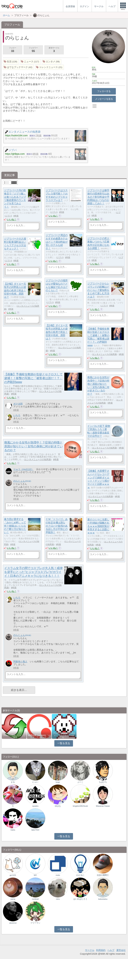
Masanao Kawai (103, 806)
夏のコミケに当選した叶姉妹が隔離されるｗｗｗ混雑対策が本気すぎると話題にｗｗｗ (98, 526)
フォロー (12, 50)
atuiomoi (12, 923)
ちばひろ (103, 782)
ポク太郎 (18, 403)
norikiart (35, 899)
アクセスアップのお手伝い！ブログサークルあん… (64, 735)
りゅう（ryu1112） (23, 469)
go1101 (13, 875)
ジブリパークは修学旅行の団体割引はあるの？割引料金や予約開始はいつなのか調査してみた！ (98, 197)
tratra (13, 830)
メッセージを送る (104, 99)
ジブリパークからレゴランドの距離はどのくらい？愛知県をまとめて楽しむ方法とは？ (98, 290)
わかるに (80, 875)
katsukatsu (103, 899)
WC (35, 875)
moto (58, 875)
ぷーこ (80, 782)
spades (35, 806)
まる (13, 782)
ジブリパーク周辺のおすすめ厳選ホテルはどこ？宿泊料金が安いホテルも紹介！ (57, 242)
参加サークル (54, 50)
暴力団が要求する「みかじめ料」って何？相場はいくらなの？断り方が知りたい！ (15, 526)
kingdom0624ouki (80, 806)
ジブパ (8, 216)
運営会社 (121, 950)
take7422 (35, 830)
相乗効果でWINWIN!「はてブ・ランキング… (39, 736)
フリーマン (35, 923)
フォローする (104, 91)
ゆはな (58, 806)
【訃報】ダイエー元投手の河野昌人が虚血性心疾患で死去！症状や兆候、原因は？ (15, 290)
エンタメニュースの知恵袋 (104, 354)
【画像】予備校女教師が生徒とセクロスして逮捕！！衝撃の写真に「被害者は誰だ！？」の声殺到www (33, 378)
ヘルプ (110, 950)
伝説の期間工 (103, 875)
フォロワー (33, 50)
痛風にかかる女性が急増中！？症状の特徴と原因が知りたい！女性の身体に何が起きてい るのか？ (33, 446)
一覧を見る (63, 743)
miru (58, 899)
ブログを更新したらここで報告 (14, 736)
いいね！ (11, 219)
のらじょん (19, 481)
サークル (89, 950)
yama (12, 899)
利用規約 (101, 950)
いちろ (16, 415)
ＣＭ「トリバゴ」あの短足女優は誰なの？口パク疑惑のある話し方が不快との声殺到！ (57, 526)
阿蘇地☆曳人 (20, 661)
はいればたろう (80, 899)
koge (58, 782)
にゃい (35, 782)
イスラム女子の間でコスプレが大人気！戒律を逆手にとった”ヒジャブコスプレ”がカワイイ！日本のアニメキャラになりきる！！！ (33, 571)
